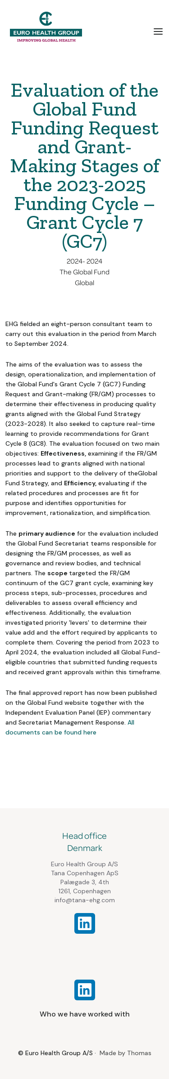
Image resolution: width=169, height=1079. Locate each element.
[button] (158, 31)
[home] (43, 27)
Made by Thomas (125, 1053)
